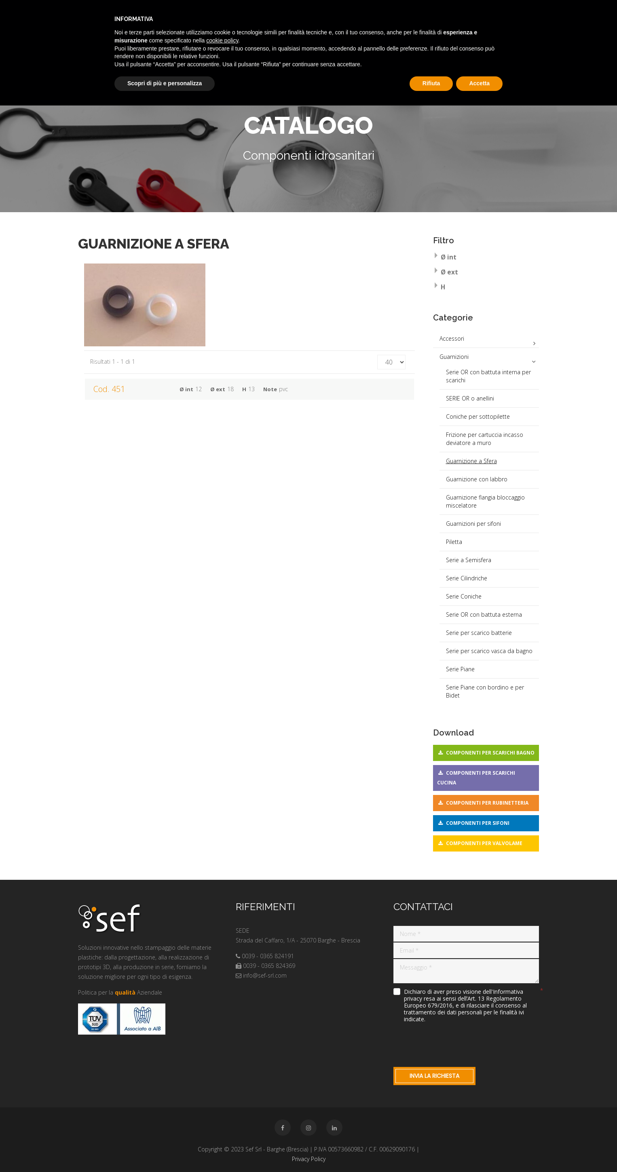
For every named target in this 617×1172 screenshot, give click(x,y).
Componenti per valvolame (484, 843)
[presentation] (454, 1043)
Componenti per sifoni (477, 823)
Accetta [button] (479, 83)
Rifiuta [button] (431, 83)
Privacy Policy (308, 1159)
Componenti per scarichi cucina (476, 777)
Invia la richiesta (434, 1076)
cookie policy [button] (222, 40)
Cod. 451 (109, 389)
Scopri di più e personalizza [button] (164, 83)
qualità (125, 992)
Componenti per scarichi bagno (490, 752)
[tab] (486, 258)
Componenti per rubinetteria (487, 802)
